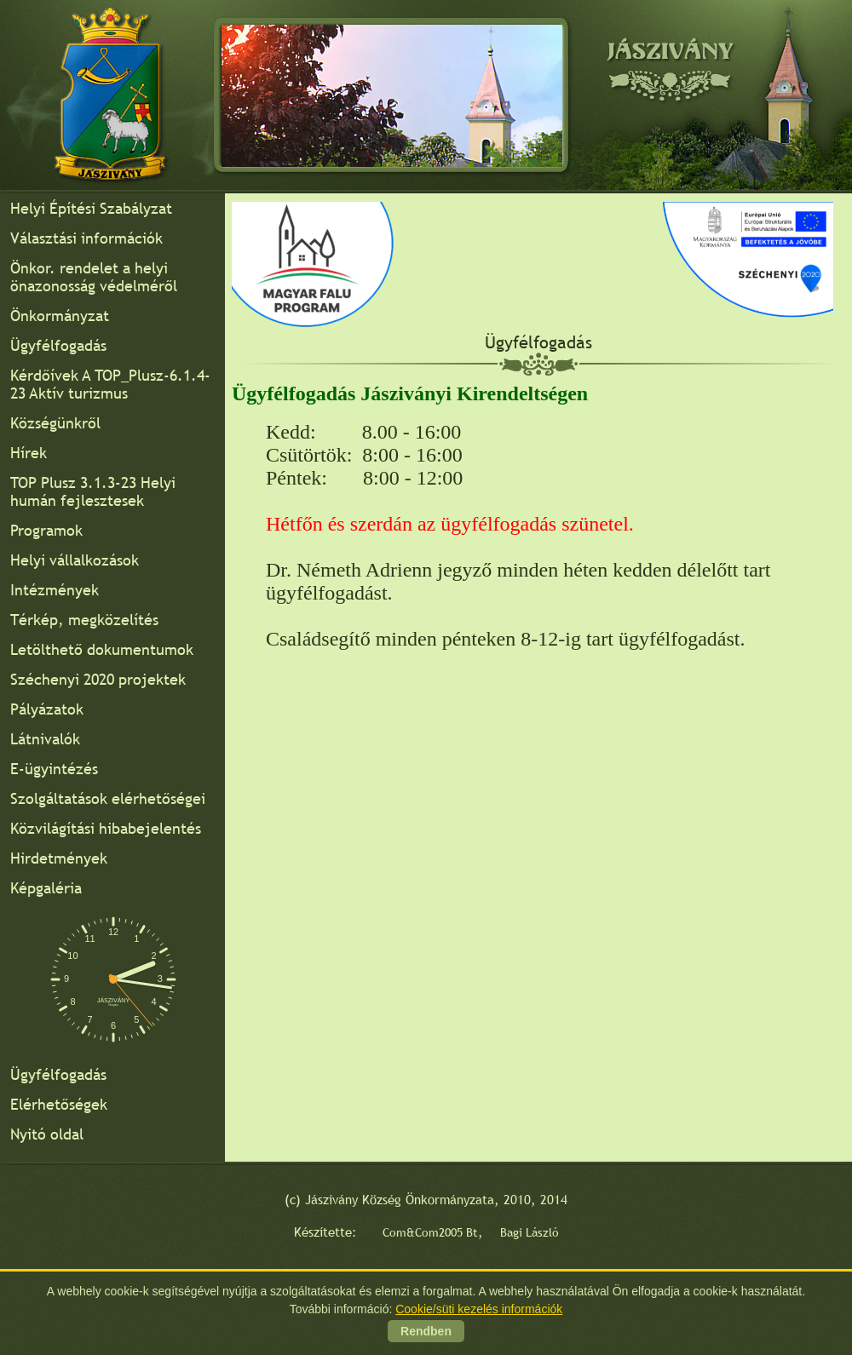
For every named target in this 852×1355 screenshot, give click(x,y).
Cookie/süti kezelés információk (478, 1309)
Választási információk (86, 238)
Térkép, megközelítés (84, 620)
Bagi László (529, 1232)
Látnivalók (45, 739)
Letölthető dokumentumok (101, 649)
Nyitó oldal (46, 1134)
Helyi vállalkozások (74, 560)
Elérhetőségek (58, 1104)
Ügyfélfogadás (58, 345)
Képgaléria (46, 888)
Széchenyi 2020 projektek (98, 679)
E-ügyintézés (54, 769)
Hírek (28, 453)
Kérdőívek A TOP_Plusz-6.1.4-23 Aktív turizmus (110, 384)
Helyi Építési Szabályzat (91, 208)
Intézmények (54, 590)
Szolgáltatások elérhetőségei (107, 798)
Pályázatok (46, 709)
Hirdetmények (58, 858)
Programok (46, 530)
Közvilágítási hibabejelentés (105, 828)
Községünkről (55, 423)
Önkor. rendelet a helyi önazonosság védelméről (93, 277)
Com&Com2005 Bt (430, 1232)
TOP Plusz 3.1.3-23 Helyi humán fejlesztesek (93, 491)
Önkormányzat (59, 315)
